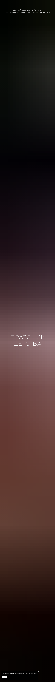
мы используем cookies (31, 673)
